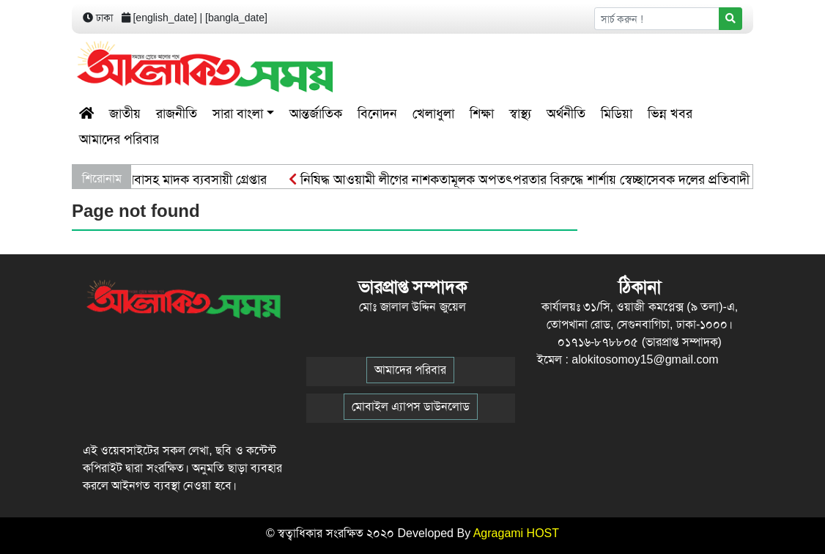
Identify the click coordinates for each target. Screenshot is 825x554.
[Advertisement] (584, 66)
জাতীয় (125, 113)
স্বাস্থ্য (520, 113)
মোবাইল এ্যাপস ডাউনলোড (411, 406)
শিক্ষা (482, 113)
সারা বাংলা (237, 113)
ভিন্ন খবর (670, 113)
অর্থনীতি (566, 113)
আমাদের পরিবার (119, 139)
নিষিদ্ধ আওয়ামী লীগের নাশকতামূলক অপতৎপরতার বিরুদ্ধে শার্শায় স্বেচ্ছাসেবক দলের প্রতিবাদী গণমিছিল (544, 179)
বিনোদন (377, 113)
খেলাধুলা (433, 113)
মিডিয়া (616, 113)
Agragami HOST (516, 533)
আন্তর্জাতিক (315, 113)
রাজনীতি (176, 113)
